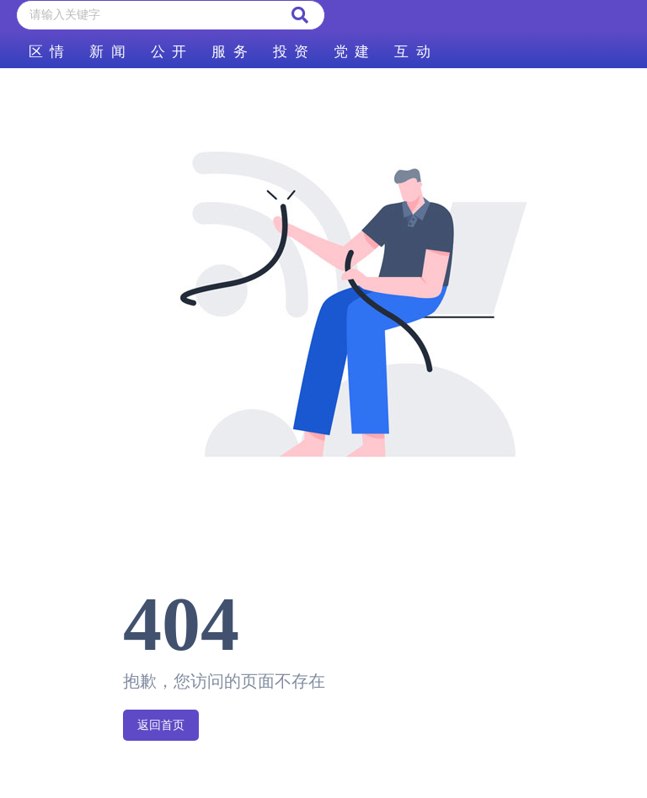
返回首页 (160, 725)
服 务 (229, 52)
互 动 (412, 52)
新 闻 (107, 52)
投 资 (290, 52)
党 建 (351, 52)
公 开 (168, 52)
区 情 (46, 52)
